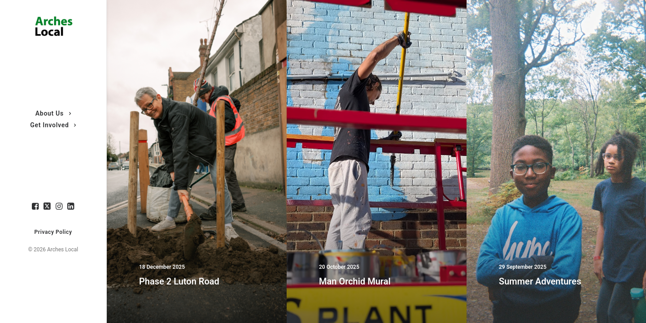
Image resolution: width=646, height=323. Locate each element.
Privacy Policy (53, 232)
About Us (53, 113)
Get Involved (53, 125)
